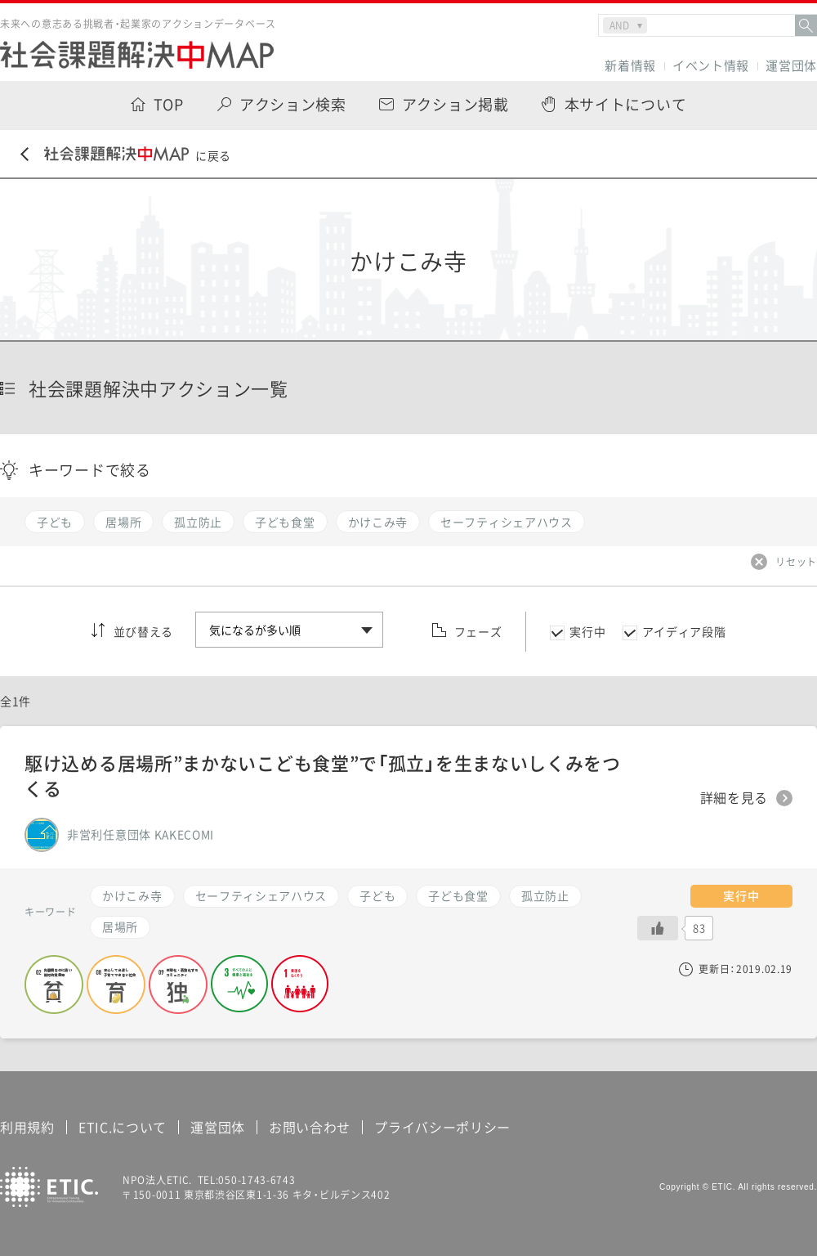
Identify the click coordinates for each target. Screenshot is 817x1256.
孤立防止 (545, 895)
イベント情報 (710, 65)
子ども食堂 (458, 895)
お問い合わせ (309, 1127)
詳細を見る (734, 798)
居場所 (120, 926)
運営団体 (791, 65)
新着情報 (630, 65)
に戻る (125, 155)
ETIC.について (122, 1127)
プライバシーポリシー (442, 1127)
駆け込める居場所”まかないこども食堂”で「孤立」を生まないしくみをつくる (323, 775)
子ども (377, 895)
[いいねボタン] (657, 928)
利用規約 (27, 1127)
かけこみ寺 (132, 895)
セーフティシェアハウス (261, 895)
